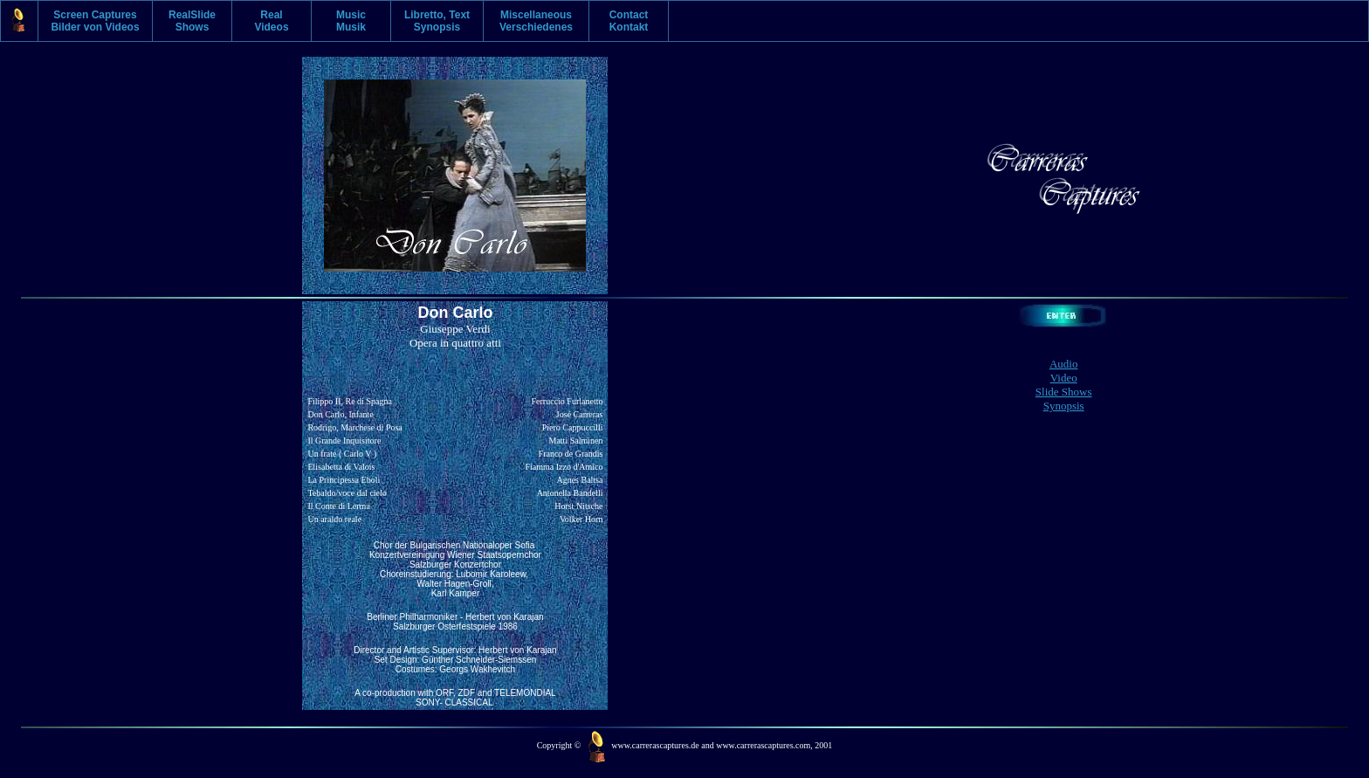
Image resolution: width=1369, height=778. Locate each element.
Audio (1063, 363)
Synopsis (1063, 405)
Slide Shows (1063, 391)
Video (1063, 377)
